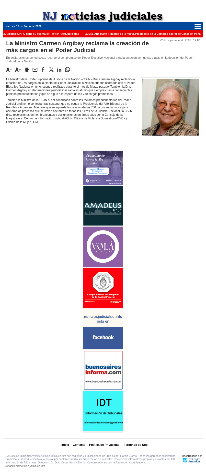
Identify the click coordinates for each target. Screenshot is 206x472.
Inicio (65, 445)
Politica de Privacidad (104, 445)
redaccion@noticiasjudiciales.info (25, 465)
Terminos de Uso (136, 445)
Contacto (79, 445)
